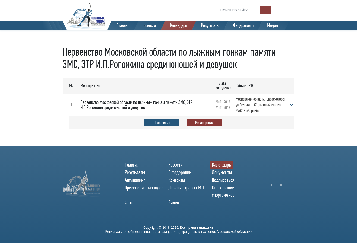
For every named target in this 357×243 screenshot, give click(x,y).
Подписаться (223, 180)
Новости (149, 25)
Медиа (272, 25)
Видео (173, 202)
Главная (122, 25)
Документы (222, 172)
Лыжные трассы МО (186, 187)
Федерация (242, 25)
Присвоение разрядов (144, 187)
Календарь (178, 25)
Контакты (176, 180)
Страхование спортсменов (223, 191)
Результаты (210, 25)
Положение (162, 123)
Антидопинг (135, 180)
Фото (129, 202)
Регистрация (204, 123)
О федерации (179, 172)
